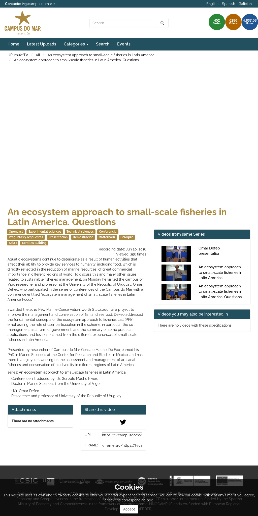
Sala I (13, 243)
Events (124, 44)
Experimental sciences (44, 231)
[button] (113, 410)
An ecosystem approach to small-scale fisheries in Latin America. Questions (76, 60)
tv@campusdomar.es (39, 4)
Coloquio (126, 237)
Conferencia (107, 231)
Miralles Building (34, 243)
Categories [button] (76, 44)
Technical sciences (80, 231)
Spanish (228, 4)
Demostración (83, 237)
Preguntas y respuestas (26, 237)
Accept (129, 509)
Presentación (58, 237)
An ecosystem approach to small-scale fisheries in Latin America (101, 55)
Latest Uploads (41, 44)
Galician (245, 4)
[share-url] (122, 435)
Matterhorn (107, 237)
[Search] (162, 23)
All (38, 55)
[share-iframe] (122, 445)
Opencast (16, 231)
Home (13, 44)
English (212, 4)
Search (103, 44)
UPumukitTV (18, 55)
